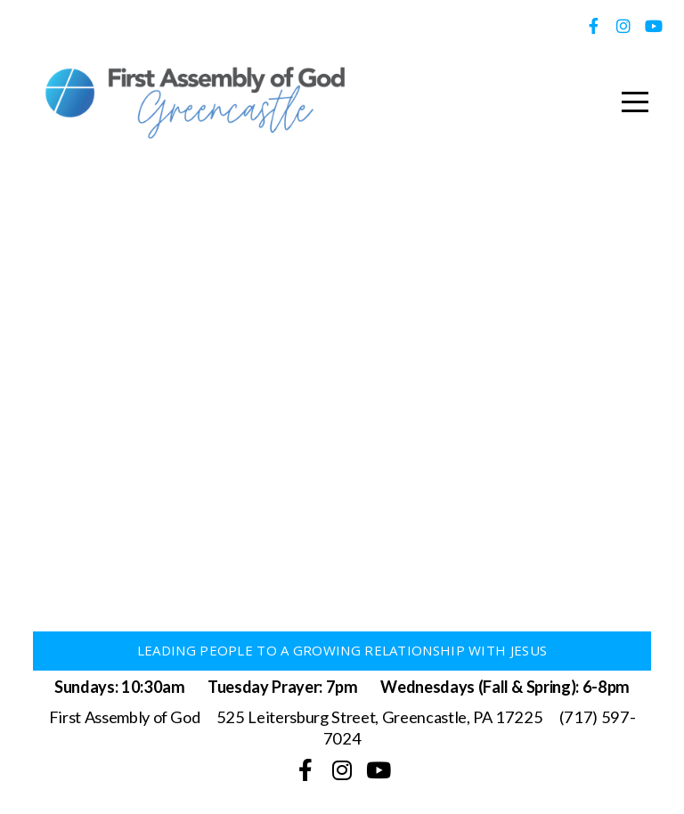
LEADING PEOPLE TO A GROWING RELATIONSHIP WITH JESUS (342, 650)
